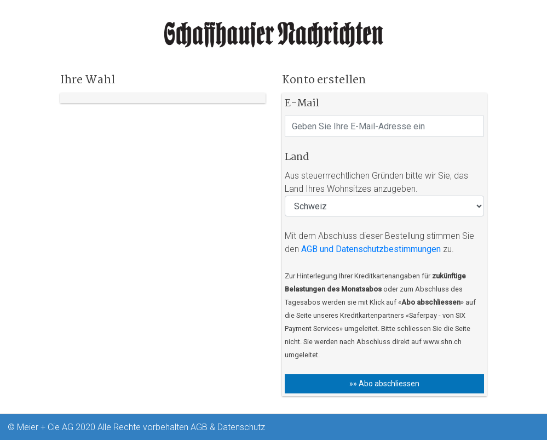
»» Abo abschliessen (384, 383)
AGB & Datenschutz (228, 427)
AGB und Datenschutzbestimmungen (371, 249)
